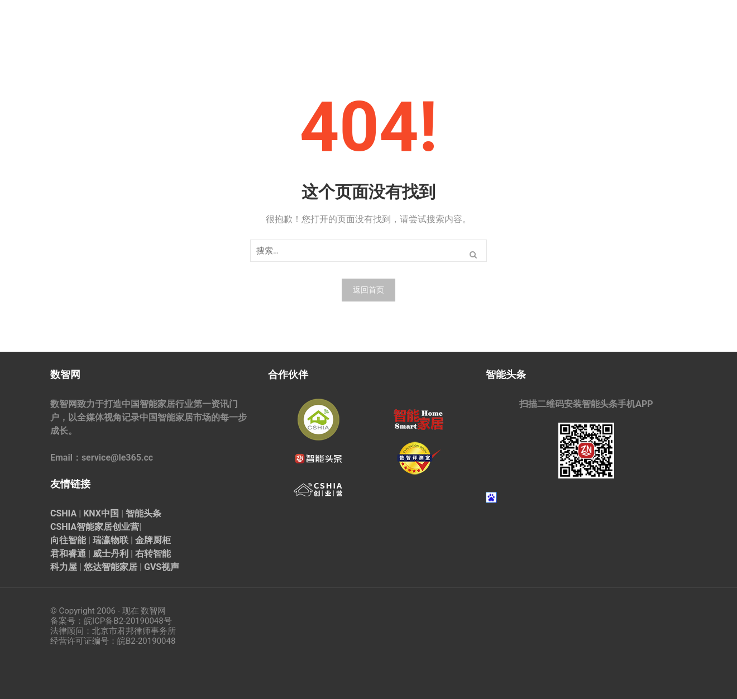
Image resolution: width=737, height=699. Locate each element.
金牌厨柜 (153, 540)
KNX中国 (101, 513)
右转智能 (153, 553)
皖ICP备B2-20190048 (124, 621)
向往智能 (68, 540)
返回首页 (368, 289)
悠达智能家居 (110, 567)
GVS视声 (161, 567)
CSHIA (63, 513)
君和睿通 (68, 553)
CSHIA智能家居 (81, 526)
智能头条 (143, 513)
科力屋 (63, 567)
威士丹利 (110, 553)
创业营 (125, 526)
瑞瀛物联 (110, 540)
